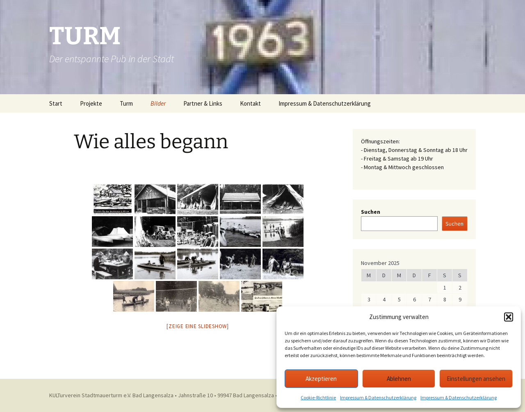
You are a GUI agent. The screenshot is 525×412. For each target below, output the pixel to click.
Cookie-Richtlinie (318, 397)
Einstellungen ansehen (476, 379)
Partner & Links (202, 103)
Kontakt (250, 103)
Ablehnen (399, 379)
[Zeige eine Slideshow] (198, 326)
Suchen (370, 211)
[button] (508, 317)
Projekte (91, 103)
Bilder (158, 103)
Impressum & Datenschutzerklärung (378, 397)
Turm (126, 103)
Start (55, 103)
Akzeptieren (321, 379)
